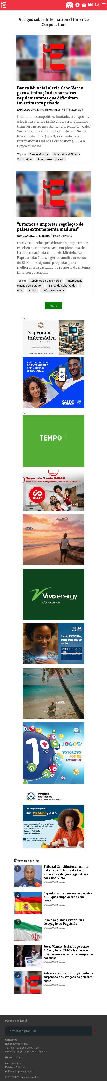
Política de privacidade (18, 1071)
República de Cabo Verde (45, 280)
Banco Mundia (39, 154)
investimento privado (50, 159)
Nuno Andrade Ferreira (33, 235)
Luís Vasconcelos (53, 290)
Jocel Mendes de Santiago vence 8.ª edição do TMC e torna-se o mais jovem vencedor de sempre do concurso (68, 952)
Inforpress (53, 109)
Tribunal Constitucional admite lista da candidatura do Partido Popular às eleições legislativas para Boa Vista (66, 872)
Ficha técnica (13, 1063)
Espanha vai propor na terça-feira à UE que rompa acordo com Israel (68, 897)
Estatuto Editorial (15, 1067)
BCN (20, 290)
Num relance (14, 1057)
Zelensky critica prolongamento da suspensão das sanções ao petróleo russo (68, 977)
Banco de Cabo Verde (61, 285)
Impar (32, 290)
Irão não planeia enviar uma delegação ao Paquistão (64, 922)
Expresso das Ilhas (30, 109)
